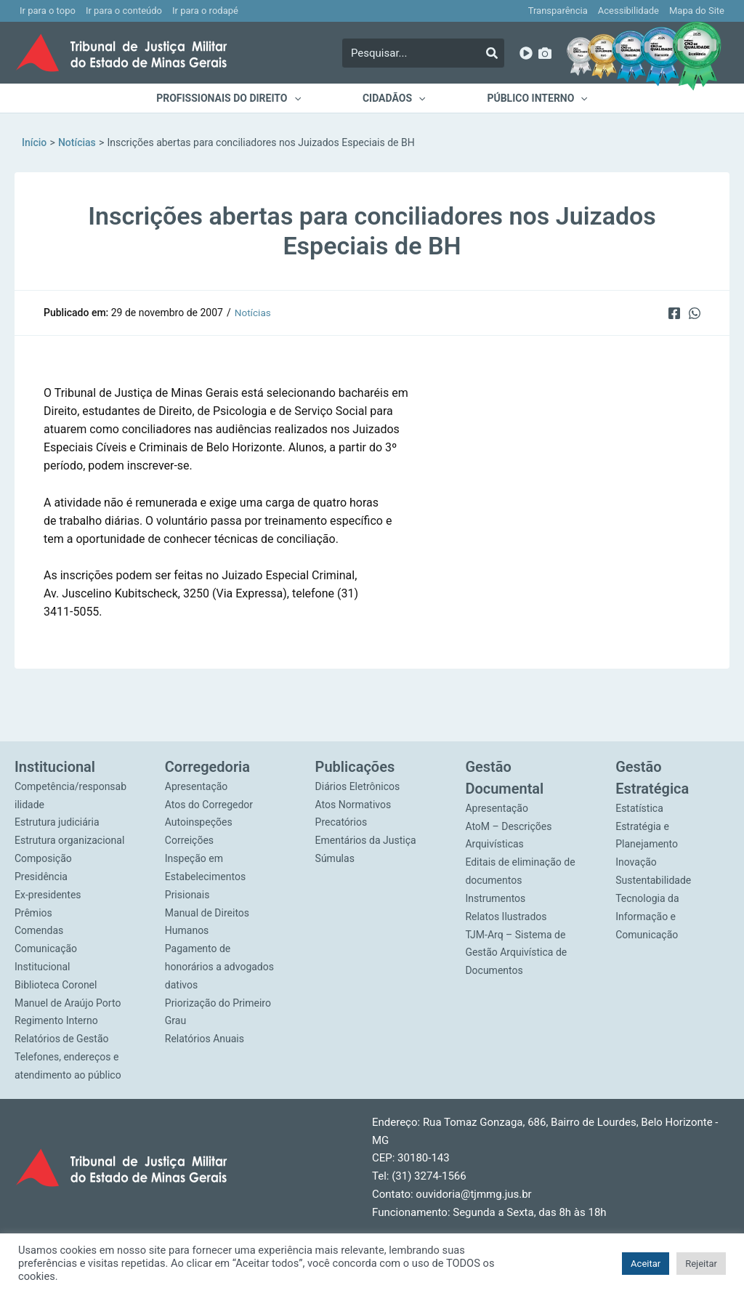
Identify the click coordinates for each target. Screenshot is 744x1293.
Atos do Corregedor (209, 804)
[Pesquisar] (492, 53)
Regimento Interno (56, 1020)
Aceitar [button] (645, 1263)
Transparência (558, 10)
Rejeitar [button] (701, 1263)
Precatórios (341, 822)
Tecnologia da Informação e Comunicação (647, 916)
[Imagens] (544, 53)
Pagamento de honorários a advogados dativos (219, 967)
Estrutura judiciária (57, 822)
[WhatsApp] (694, 312)
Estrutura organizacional (69, 840)
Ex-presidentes (48, 894)
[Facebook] (673, 312)
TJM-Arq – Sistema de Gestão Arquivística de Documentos (516, 952)
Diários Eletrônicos (357, 786)
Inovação (636, 862)
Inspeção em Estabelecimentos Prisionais (205, 877)
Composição (43, 858)
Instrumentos (495, 898)
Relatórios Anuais (204, 1038)
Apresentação (196, 786)
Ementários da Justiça (365, 840)
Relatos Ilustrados (505, 916)
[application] (303, 98)
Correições (189, 840)
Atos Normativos (353, 804)
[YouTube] (526, 53)
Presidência (41, 876)
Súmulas (335, 858)
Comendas (39, 930)
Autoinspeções (198, 822)
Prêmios (33, 912)
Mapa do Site (696, 10)
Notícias (253, 312)
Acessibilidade (628, 10)
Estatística (639, 808)
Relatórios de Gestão (62, 1038)
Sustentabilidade (653, 880)
